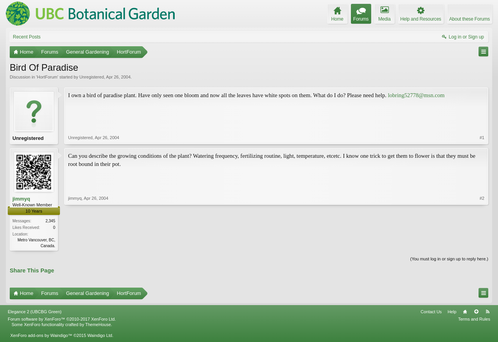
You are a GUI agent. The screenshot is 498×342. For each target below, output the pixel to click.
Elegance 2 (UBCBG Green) (34, 313)
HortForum (47, 77)
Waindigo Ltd (99, 337)
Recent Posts (26, 37)
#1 (482, 138)
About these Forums (469, 19)
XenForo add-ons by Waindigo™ (41, 337)
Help (451, 313)
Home (465, 313)
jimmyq (21, 199)
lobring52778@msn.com (416, 95)
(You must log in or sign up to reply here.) (449, 260)
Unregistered (91, 77)
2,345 (50, 222)
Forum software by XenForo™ (62, 320)
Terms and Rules (474, 320)
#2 (482, 245)
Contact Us (431, 313)
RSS (487, 313)
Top (476, 313)
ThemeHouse (98, 326)
